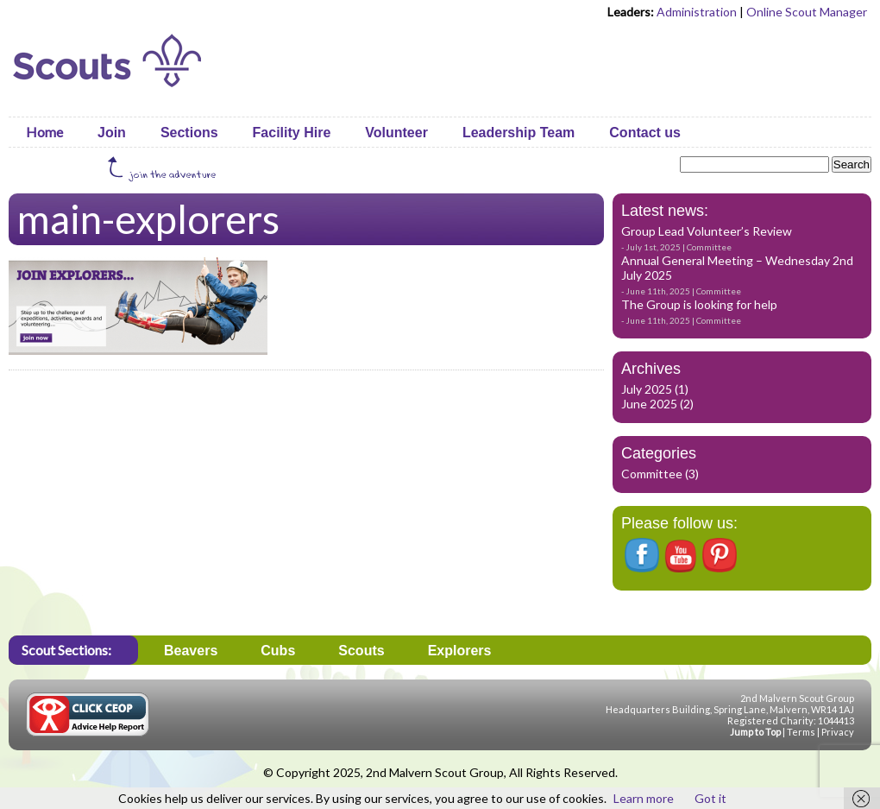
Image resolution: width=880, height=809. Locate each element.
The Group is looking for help (699, 304)
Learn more (643, 798)
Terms (801, 731)
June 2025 (649, 403)
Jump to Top (755, 731)
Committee (709, 247)
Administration (697, 11)
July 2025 (646, 389)
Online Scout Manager (806, 11)
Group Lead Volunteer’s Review (706, 231)
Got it (710, 798)
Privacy (837, 731)
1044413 (836, 720)
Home (44, 131)
